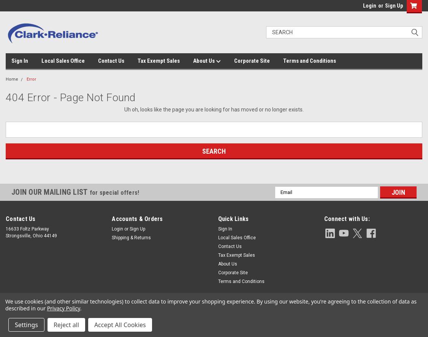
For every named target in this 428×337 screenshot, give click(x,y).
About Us (207, 61)
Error (31, 79)
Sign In (19, 60)
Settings (26, 325)
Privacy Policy (63, 308)
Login (369, 6)
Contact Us (111, 60)
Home (12, 79)
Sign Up (394, 6)
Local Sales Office (63, 60)
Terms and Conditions (309, 60)
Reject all (66, 325)
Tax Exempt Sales (159, 60)
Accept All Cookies (120, 325)
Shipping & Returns (131, 237)
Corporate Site (252, 60)
